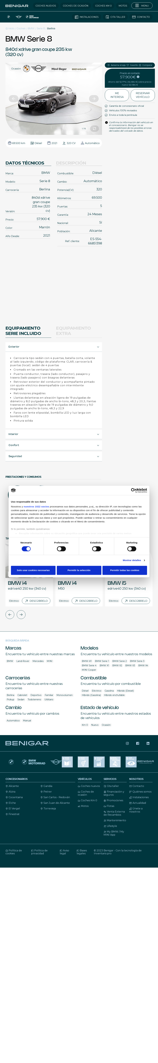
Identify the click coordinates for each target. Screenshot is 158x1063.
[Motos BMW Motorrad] (33, 761)
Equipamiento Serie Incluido (23, 330)
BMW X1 (104, 665)
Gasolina (109, 690)
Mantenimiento (115, 820)
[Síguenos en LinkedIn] (148, 743)
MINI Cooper (89, 669)
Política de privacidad (39, 852)
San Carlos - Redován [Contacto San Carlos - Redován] (55, 797)
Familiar (49, 695)
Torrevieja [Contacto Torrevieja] (48, 808)
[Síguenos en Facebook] (137, 743)
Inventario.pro (103, 853)
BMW (31, 28)
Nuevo (95, 725)
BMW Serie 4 (89, 665)
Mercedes (38, 661)
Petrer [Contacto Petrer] (46, 791)
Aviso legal (64, 852)
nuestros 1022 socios (36, 506)
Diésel (85, 690)
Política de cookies (13, 852)
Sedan (21, 699)
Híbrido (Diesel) (125, 690)
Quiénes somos (140, 791)
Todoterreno (34, 699)
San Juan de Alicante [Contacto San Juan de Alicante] (55, 802)
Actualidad (137, 802)
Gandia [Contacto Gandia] (46, 786)
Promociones (113, 800)
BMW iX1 (87, 661)
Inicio (9, 28)
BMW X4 (143, 665)
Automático (13, 720)
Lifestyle (110, 826)
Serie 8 (41, 28)
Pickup (10, 699)
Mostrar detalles (132, 560)
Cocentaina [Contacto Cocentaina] (14, 797)
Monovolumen (64, 695)
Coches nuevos (89, 786)
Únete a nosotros (136, 810)
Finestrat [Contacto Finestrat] (12, 814)
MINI (49, 661)
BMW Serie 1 (102, 661)
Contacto (136, 786)
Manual (27, 720)
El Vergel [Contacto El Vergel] (12, 808)
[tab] (53, 347)
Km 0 (85, 725)
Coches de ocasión (86, 793)
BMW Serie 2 (119, 661)
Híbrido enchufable (114, 695)
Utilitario (48, 699)
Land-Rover (22, 661)
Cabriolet (22, 695)
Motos (83, 806)
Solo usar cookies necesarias (33, 570)
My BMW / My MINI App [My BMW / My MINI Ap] (114, 833)
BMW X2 (117, 665)
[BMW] (11, 761)
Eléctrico (96, 690)
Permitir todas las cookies (124, 570)
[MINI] (56, 761)
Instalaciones (139, 797)
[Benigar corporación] (146, 762)
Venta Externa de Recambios (114, 813)
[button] (14, 98)
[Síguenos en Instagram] (127, 743)
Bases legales (82, 852)
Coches (21, 28)
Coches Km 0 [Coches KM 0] (87, 800)
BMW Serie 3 (137, 661)
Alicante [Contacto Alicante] (12, 786)
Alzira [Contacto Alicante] (10, 791)
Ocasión (106, 725)
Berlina (51, 28)
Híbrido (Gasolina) (91, 695)
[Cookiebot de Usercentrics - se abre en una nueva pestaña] (133, 490)
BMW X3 (130, 665)
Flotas (109, 806)
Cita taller (111, 786)
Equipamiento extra (73, 330)
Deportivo (36, 695)
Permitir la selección (79, 570)
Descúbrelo (36, 601)
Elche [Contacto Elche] (10, 802)
